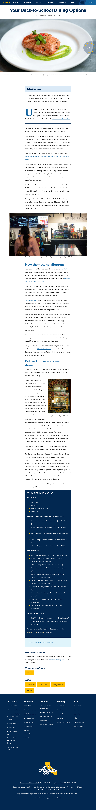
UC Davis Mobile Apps (12, 732)
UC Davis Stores (12, 723)
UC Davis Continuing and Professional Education (13, 716)
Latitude (64, 269)
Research (50, 2)
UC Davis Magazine (46, 724)
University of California (74, 787)
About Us (15, 2)
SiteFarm (58, 798)
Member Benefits (46, 716)
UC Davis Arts (11, 727)
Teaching (60, 710)
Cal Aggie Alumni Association (45, 707)
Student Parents (28, 718)
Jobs (75, 718)
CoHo (43, 632)
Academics (39, 2)
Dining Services (32, 632)
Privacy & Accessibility (39, 787)
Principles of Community (56, 787)
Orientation (27, 706)
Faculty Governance (63, 722)
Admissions (27, 2)
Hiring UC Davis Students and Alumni (11, 740)
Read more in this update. (61, 119)
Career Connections (46, 712)
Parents (26, 737)
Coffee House (43, 685)
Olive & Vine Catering (44, 349)
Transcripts (44, 720)
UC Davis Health (12, 706)
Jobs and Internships (27, 731)
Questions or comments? (21, 787)
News (72, 2)
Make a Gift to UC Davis (12, 748)
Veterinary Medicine (13, 710)
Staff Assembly (79, 722)
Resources (60, 706)
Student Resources (29, 710)
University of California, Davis (29, 783)
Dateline (29, 673)
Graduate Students (29, 714)
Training (76, 710)
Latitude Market (30, 300)
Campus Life (62, 2)
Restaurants (31, 685)
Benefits (60, 718)
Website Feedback (80, 726)
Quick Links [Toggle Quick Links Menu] (90, 2)
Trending (29, 690)
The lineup (28, 156)
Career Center (28, 726)
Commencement (28, 722)
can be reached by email (56, 660)
